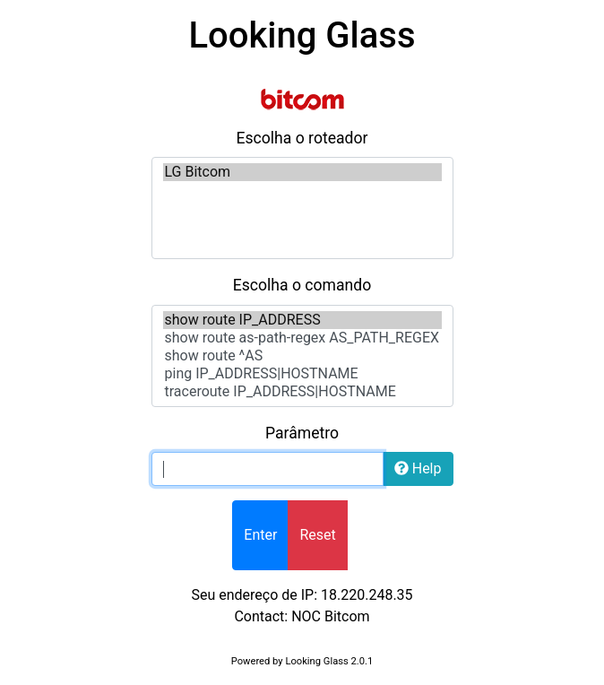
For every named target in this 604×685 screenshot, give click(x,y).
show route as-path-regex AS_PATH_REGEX (302, 338)
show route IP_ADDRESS (302, 320)
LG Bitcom (302, 172)
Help (418, 468)
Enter (260, 534)
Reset (317, 534)
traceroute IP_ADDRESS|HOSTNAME (302, 392)
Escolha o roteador (301, 138)
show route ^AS (302, 356)
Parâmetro (302, 433)
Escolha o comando (302, 285)
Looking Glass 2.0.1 (329, 661)
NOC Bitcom (330, 616)
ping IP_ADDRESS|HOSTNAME (302, 374)
